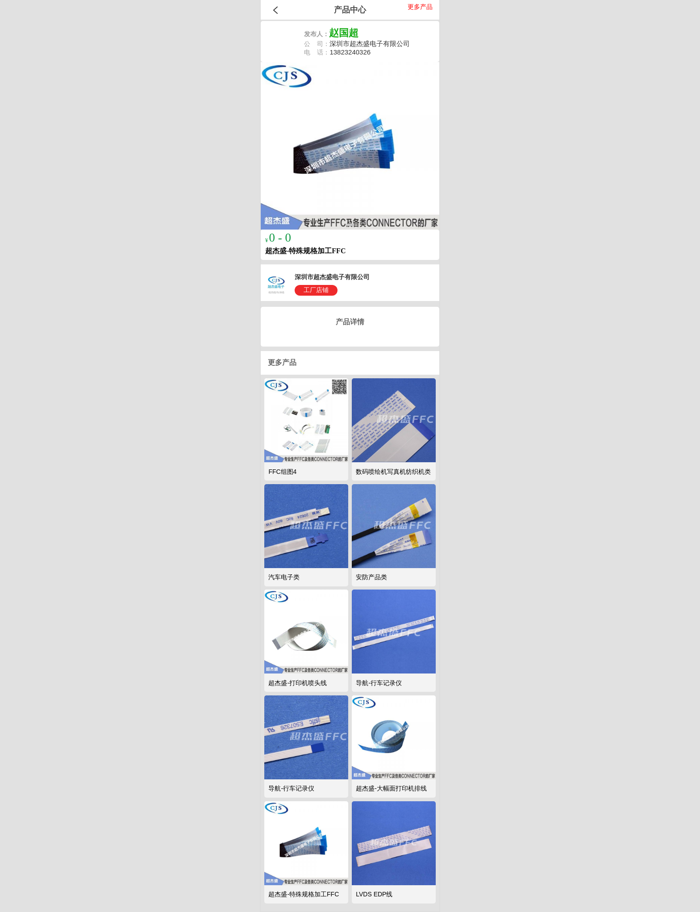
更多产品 (420, 6)
